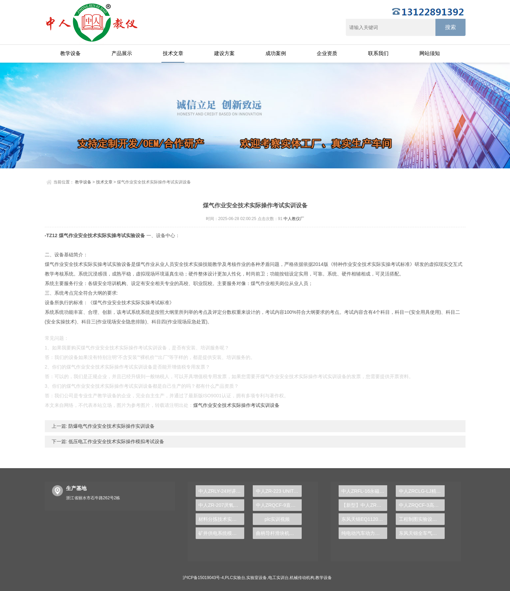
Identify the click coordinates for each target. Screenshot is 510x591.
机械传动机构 (302, 577)
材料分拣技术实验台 (219, 519)
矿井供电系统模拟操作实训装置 (221, 533)
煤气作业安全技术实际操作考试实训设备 (236, 405)
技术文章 (173, 53)
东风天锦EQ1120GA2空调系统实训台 (364, 519)
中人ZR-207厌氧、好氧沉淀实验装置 (221, 505)
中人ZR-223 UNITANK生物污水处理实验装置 (279, 491)
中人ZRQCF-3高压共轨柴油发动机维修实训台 (422, 505)
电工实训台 (278, 577)
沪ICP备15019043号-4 (203, 577)
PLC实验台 (235, 577)
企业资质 (327, 53)
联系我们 (378, 53)
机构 (121, 283)
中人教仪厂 (294, 218)
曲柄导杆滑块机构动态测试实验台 (279, 533)
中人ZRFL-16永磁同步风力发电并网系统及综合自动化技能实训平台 (364, 491)
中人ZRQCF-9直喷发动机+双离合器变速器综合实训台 (279, 505)
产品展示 (122, 53)
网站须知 (429, 53)
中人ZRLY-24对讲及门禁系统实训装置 (221, 491)
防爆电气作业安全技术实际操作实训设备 (111, 426)
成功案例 (275, 53)
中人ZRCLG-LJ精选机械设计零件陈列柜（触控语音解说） (422, 491)
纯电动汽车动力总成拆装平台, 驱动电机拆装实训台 (364, 533)
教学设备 (70, 53)
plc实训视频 (277, 519)
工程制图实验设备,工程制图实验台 (422, 519)
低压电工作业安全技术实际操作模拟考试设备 (115, 441)
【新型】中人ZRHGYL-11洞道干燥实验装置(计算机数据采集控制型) (364, 505)
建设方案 (224, 53)
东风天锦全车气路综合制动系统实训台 (422, 533)
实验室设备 (256, 577)
